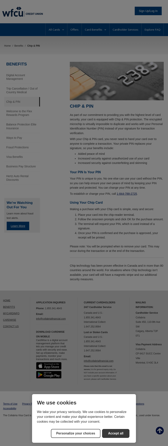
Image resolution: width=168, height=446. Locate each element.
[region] (84, 418)
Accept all (116, 433)
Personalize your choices (75, 433)
